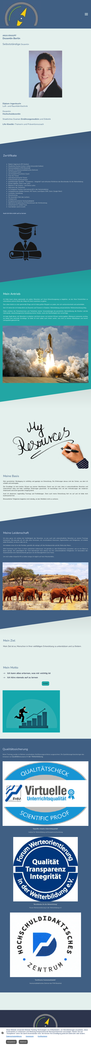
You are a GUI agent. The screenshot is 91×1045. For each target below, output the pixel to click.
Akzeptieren (11, 1042)
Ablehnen (23, 1042)
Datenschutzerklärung (14, 1036)
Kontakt (45, 683)
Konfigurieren (42, 1036)
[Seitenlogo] (22, 14)
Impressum (30, 1036)
